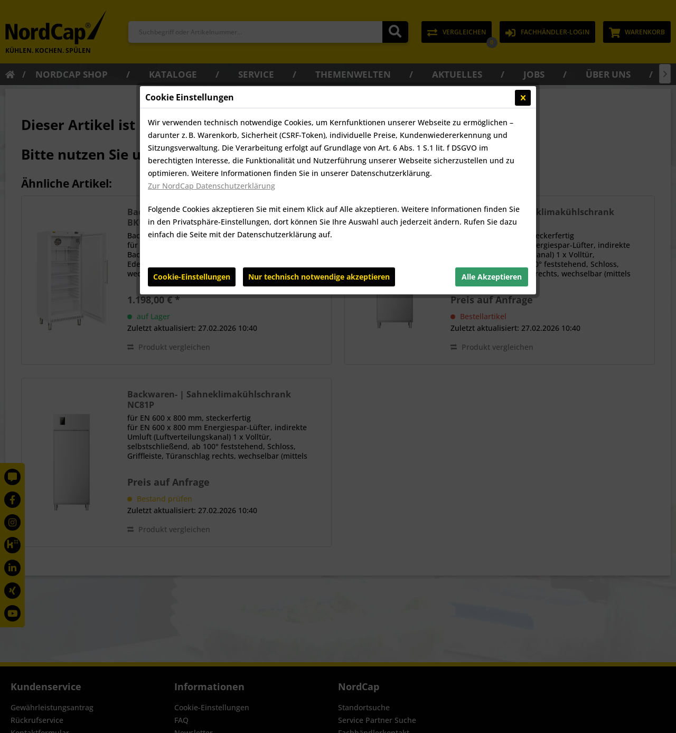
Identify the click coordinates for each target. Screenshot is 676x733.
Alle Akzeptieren (492, 277)
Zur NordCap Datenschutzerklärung (211, 186)
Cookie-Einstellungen (191, 277)
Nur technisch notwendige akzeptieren (319, 277)
